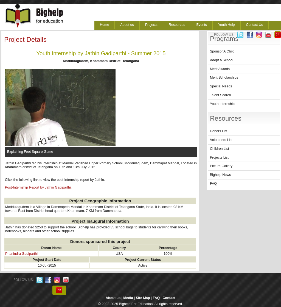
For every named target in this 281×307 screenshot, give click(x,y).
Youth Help (226, 25)
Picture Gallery (221, 166)
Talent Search (220, 95)
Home (104, 25)
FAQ (213, 184)
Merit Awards (220, 69)
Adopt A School (221, 60)
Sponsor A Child (222, 51)
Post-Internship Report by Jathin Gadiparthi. (38, 187)
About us (127, 25)
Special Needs (221, 86)
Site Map (143, 298)
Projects (151, 25)
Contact (169, 298)
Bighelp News (220, 175)
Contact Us (254, 25)
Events (201, 25)
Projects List (219, 157)
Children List (219, 149)
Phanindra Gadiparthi (21, 254)
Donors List (218, 131)
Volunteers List (221, 140)
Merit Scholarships (224, 77)
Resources (177, 25)
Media (128, 298)
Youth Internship (222, 104)
